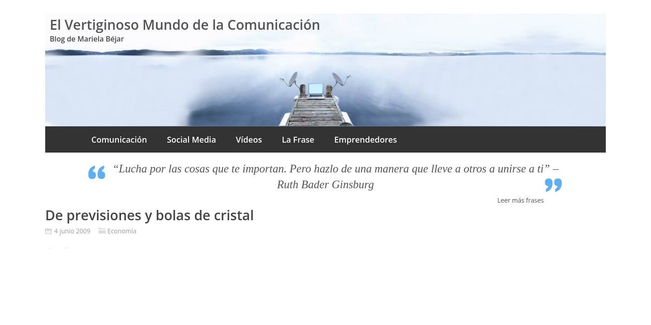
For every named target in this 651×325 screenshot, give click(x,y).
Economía (122, 231)
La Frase (298, 139)
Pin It (50, 248)
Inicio (63, 139)
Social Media (191, 139)
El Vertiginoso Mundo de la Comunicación (185, 24)
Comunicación (119, 139)
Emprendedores (365, 139)
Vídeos (249, 139)
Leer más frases (520, 200)
